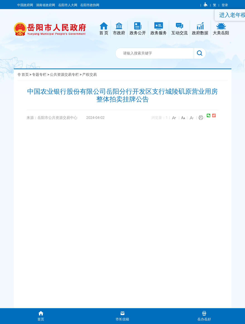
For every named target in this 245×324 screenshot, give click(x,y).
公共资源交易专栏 (64, 74)
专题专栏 (39, 74)
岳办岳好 (204, 315)
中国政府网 (25, 5)
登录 (225, 5)
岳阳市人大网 (68, 5)
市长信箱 (122, 315)
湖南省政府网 (46, 5)
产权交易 (89, 74)
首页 (25, 74)
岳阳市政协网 (89, 5)
